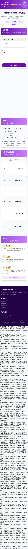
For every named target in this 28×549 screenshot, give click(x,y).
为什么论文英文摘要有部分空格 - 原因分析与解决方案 (13, 505)
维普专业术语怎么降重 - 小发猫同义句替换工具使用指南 (13, 540)
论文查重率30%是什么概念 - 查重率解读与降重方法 (14, 537)
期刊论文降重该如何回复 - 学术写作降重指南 (12, 395)
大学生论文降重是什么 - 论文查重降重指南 (11, 408)
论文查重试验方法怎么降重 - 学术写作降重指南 (12, 404)
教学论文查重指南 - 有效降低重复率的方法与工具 (13, 478)
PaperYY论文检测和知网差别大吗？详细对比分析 (13, 451)
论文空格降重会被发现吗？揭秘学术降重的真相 (12, 422)
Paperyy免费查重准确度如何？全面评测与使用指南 (13, 487)
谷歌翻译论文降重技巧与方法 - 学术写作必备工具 (13, 386)
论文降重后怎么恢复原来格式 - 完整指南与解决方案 (13, 483)
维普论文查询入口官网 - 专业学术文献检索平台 (12, 465)
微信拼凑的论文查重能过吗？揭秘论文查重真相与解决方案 (13, 389)
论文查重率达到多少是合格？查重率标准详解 (12, 328)
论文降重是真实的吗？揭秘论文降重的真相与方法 (13, 515)
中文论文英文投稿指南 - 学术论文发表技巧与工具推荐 (13, 399)
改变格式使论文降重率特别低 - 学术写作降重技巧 (13, 467)
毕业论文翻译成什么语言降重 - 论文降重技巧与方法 (13, 528)
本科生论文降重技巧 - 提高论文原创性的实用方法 (13, 447)
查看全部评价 (14, 277)
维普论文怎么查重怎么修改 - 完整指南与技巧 (12, 427)
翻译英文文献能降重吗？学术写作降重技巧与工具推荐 (13, 363)
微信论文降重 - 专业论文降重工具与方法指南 (12, 379)
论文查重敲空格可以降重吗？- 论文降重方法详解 (13, 393)
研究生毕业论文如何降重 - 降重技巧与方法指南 (12, 440)
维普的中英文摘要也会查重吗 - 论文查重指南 (12, 366)
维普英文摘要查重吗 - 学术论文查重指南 (11, 359)
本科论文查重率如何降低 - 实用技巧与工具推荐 (12, 533)
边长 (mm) (4, 50)
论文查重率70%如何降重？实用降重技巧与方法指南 (14, 472)
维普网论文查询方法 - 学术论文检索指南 (11, 436)
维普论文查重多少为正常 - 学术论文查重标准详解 (13, 424)
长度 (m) (4, 56)
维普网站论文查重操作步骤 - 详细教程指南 (11, 474)
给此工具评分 (24, 4)
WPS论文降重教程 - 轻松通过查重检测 (10, 409)
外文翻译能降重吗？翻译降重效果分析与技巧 (12, 372)
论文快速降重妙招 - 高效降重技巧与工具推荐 (12, 339)
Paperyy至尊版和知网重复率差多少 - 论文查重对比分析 (13, 336)
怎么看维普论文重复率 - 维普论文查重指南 (11, 530)
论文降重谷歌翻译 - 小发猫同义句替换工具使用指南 (13, 361)
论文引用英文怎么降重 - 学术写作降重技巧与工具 (13, 517)
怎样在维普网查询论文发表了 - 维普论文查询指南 (13, 449)
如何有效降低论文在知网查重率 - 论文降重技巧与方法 (13, 543)
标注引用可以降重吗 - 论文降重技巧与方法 (11, 438)
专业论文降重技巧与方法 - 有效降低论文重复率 (12, 535)
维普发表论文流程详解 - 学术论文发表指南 (11, 532)
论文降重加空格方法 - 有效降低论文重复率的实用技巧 (13, 470)
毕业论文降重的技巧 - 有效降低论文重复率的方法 (13, 548)
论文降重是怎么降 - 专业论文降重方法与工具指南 (13, 384)
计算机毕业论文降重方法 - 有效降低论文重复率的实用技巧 (13, 522)
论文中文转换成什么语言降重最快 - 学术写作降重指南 (13, 376)
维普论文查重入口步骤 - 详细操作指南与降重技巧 (13, 456)
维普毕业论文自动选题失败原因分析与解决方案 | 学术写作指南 (13, 430)
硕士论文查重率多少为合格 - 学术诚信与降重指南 (13, 381)
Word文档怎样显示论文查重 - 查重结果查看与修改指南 (13, 344)
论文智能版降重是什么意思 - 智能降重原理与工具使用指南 (13, 513)
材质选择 (4, 36)
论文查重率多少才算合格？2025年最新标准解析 (13, 476)
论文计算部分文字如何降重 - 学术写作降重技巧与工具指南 (13, 453)
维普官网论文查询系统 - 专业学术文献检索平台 (12, 355)
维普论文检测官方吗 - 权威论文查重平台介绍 (12, 480)
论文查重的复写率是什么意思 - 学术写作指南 (12, 445)
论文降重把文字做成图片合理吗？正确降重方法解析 (13, 546)
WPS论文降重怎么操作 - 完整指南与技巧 (11, 373)
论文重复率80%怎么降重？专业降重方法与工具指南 (14, 442)
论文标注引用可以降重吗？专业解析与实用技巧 (12, 411)
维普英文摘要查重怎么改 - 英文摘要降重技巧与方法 (13, 435)
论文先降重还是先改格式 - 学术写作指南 (11, 334)
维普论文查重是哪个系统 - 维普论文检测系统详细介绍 (13, 525)
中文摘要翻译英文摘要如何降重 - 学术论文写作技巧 (13, 415)
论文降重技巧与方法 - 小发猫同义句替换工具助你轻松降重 (13, 489)
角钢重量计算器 (5, 303)
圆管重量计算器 (5, 301)
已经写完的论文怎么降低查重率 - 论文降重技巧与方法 (13, 509)
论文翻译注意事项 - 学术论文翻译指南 (10, 417)
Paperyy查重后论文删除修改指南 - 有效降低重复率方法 (13, 498)
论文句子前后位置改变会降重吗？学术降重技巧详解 (13, 492)
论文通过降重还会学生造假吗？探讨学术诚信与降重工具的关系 (13, 419)
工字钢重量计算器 (5, 307)
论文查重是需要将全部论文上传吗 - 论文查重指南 (13, 391)
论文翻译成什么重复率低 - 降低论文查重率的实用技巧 (13, 495)
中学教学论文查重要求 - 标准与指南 (9, 426)
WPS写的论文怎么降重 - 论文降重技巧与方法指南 (13, 352)
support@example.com (8, 315)
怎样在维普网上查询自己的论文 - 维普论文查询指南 (13, 519)
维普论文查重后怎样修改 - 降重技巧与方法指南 (12, 382)
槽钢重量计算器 (5, 305)
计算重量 (14, 65)
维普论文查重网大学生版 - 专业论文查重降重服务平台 (13, 349)
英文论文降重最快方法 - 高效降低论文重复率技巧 (13, 341)
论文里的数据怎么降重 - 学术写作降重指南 (11, 346)
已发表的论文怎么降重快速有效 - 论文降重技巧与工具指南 (13, 459)
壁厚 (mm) (4, 43)
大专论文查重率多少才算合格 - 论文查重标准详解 (13, 481)
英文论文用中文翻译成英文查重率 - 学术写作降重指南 (13, 331)
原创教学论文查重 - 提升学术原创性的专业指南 (12, 462)
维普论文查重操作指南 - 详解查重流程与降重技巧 (13, 354)
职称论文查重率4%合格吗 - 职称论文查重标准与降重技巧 (13, 502)
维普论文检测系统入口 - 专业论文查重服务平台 (12, 485)
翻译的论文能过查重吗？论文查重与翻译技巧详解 (13, 402)
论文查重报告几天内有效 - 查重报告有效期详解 (12, 368)
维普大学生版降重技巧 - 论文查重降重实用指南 (12, 406)
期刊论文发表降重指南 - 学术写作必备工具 (11, 413)
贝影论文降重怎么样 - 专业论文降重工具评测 (12, 463)
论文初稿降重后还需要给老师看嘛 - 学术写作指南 (13, 444)
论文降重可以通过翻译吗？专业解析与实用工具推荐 (13, 433)
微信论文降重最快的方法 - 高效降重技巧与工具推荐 (13, 397)
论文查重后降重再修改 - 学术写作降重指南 (11, 357)
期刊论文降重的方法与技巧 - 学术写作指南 (11, 370)
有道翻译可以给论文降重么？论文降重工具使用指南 (13, 327)
